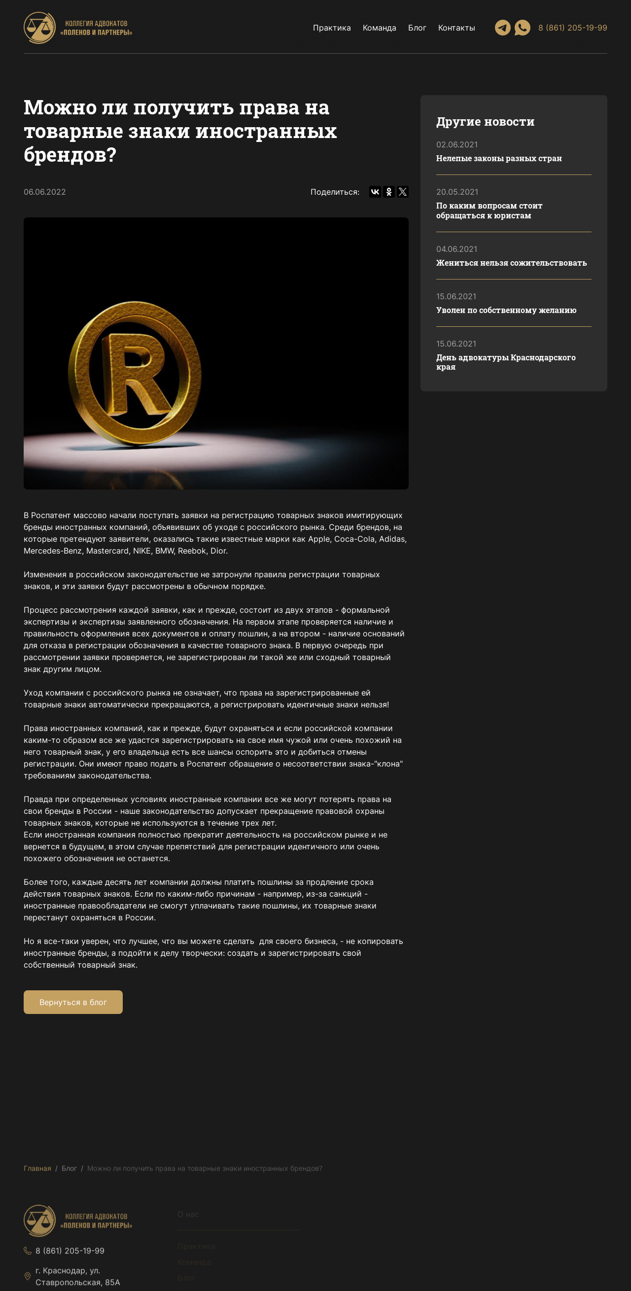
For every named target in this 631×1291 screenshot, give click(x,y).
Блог (417, 28)
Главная (37, 1170)
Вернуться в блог (73, 1002)
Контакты (456, 28)
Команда (379, 28)
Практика (332, 28)
